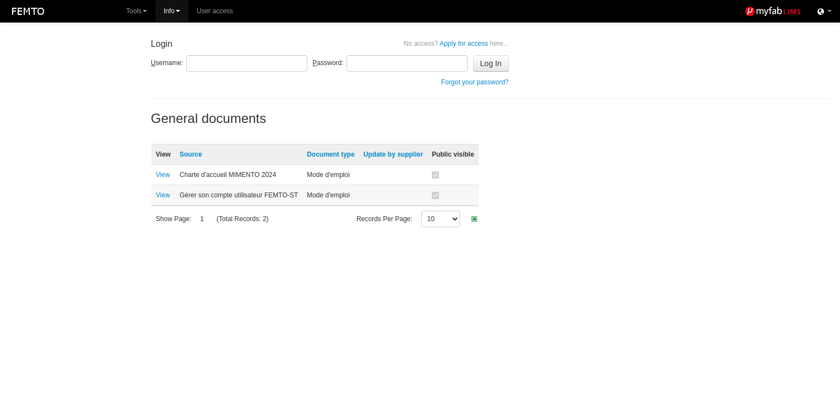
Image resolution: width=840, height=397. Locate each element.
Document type (331, 154)
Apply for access (456, 43)
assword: (328, 63)
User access (215, 11)
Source (191, 154)
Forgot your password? (475, 82)
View (163, 175)
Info (172, 11)
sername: (167, 63)
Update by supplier (393, 154)
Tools (136, 11)
